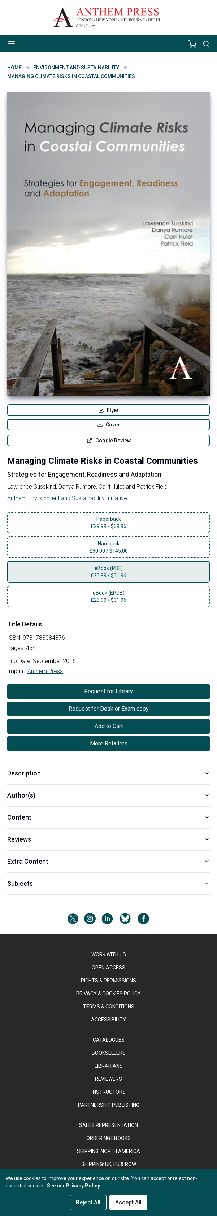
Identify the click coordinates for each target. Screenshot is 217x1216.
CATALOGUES (109, 1040)
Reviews (108, 839)
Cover (108, 425)
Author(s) (108, 795)
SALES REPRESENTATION (108, 1125)
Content (108, 817)
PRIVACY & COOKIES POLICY (108, 993)
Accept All (128, 1202)
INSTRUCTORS (109, 1092)
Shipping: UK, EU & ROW (108, 1164)
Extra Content (108, 861)
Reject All (88, 1202)
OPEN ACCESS (108, 967)
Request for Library (108, 691)
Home (14, 68)
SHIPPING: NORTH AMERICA (108, 1151)
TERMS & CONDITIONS (108, 1006)
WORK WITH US (108, 954)
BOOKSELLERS (109, 1053)
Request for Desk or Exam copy (109, 708)
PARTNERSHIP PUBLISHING (108, 1105)
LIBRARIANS (109, 1066)
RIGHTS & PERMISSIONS (108, 980)
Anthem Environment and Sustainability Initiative (67, 498)
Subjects (108, 883)
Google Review (109, 440)
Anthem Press (45, 671)
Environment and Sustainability (76, 68)
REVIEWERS (108, 1079)
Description (108, 773)
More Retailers (108, 743)
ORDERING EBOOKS (108, 1138)
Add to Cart (109, 726)
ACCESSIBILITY (108, 1019)
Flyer (108, 410)
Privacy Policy (83, 1186)
